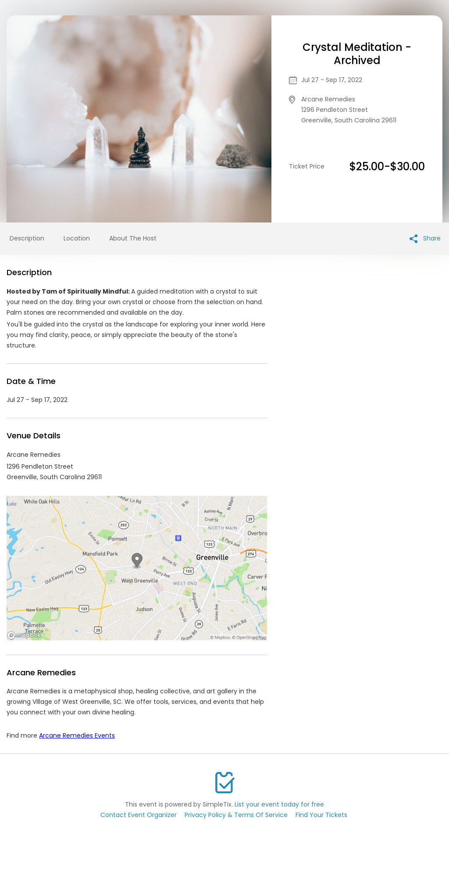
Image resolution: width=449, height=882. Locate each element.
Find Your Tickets (321, 814)
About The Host (133, 238)
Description (27, 238)
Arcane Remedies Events (77, 735)
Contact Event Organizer (138, 814)
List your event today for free (279, 804)
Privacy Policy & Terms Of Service (236, 814)
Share (425, 238)
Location (77, 238)
